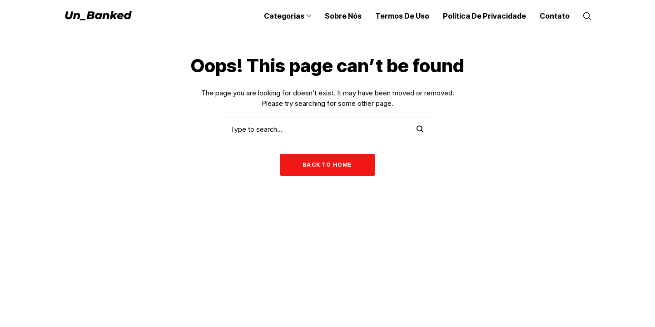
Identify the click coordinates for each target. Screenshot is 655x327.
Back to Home (327, 164)
